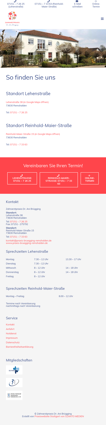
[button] (102, 18)
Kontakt (10, 325)
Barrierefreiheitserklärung (19, 347)
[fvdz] (53, 395)
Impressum (12, 338)
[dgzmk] (53, 382)
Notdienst (11, 334)
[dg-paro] (53, 369)
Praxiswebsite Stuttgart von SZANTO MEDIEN (59, 416)
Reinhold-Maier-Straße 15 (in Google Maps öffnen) (33, 134)
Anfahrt (10, 329)
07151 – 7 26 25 (18, 112)
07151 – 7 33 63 (18, 145)
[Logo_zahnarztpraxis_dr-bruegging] (12, 18)
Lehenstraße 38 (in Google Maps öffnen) (27, 102)
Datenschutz (13, 342)
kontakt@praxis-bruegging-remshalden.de (28, 241)
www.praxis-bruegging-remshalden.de (27, 243)
